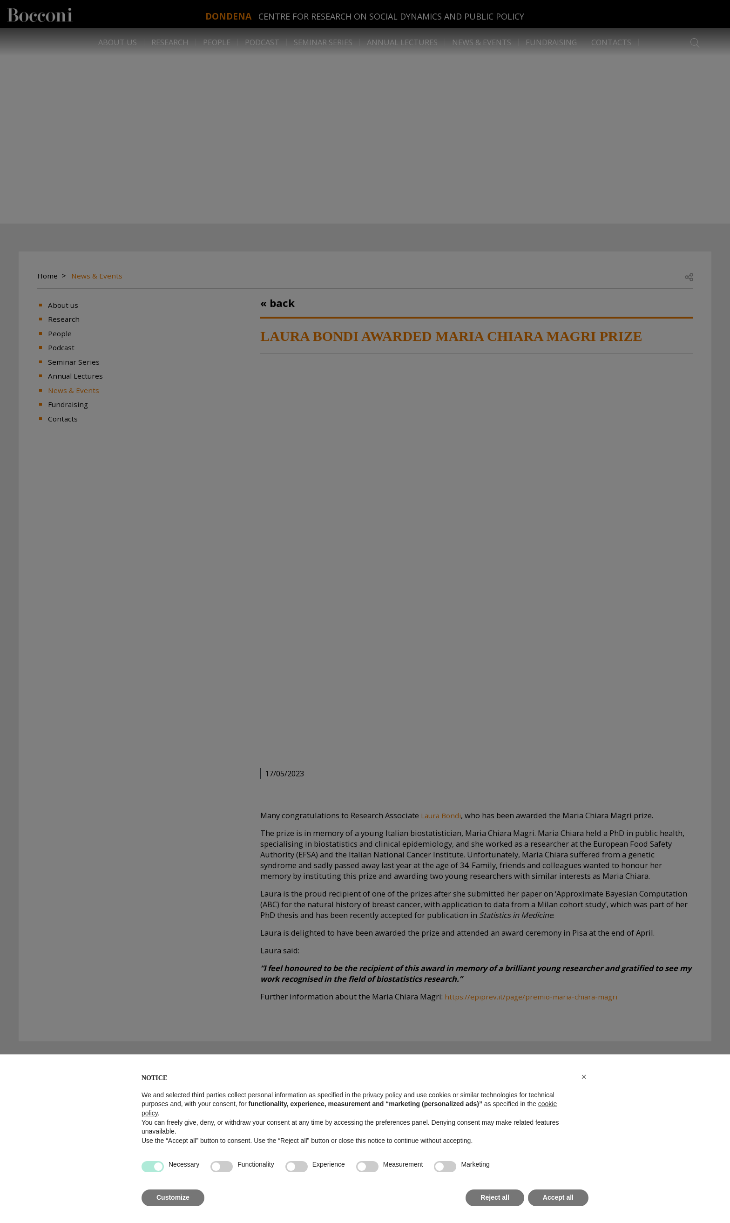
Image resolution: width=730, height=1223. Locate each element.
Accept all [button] (558, 1197)
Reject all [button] (494, 1197)
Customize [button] (172, 1197)
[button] (583, 1076)
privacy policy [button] (382, 1095)
